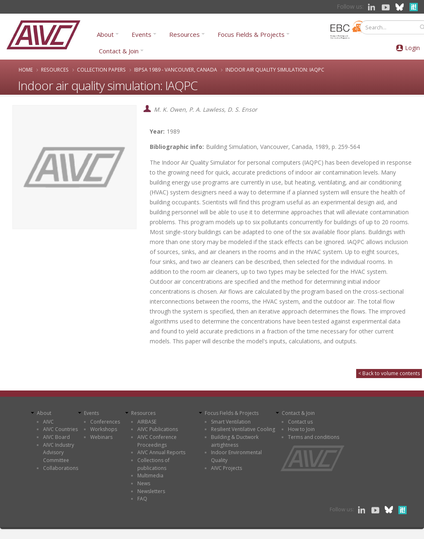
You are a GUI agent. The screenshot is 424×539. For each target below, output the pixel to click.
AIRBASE (146, 421)
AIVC (48, 421)
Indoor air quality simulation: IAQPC (274, 69)
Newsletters (151, 491)
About (105, 34)
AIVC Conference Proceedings (157, 441)
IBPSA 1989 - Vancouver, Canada (175, 69)
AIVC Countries (60, 429)
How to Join (301, 429)
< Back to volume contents (389, 373)
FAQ (142, 498)
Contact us (300, 421)
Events (141, 34)
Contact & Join (119, 51)
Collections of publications (153, 464)
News (143, 483)
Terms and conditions (313, 437)
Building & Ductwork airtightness (235, 441)
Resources (184, 34)
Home (26, 69)
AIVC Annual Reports (161, 452)
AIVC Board (56, 437)
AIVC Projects (226, 468)
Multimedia (150, 475)
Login (412, 48)
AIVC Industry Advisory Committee (58, 452)
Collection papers (101, 69)
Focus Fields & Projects (251, 34)
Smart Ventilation (231, 421)
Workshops (103, 429)
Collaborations (60, 468)
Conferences (105, 421)
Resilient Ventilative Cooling (243, 429)
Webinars (101, 437)
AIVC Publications (157, 429)
